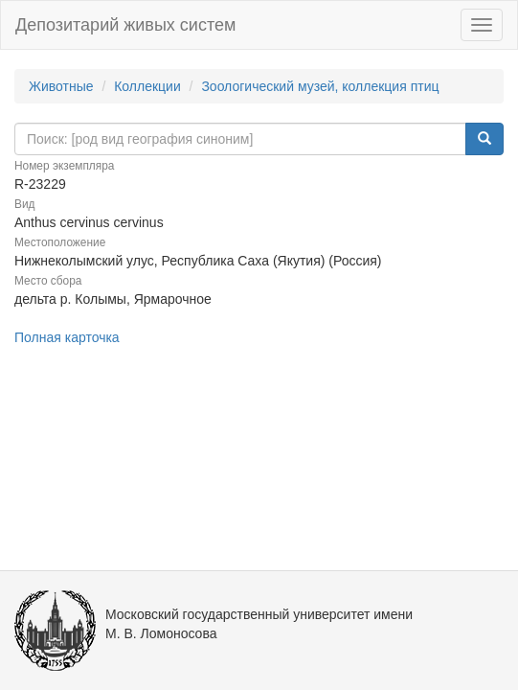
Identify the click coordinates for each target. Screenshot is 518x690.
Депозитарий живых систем (125, 24)
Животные (61, 86)
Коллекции (147, 86)
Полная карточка (67, 337)
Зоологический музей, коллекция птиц (320, 86)
